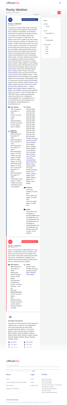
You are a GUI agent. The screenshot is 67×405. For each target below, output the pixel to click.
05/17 (43, 381)
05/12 (50, 383)
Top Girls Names (46, 390)
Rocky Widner (12, 342)
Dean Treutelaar (12, 70)
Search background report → (30, 19)
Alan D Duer (17, 76)
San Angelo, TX (50, 33)
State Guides (10, 385)
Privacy (32, 382)
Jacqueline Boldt (12, 72)
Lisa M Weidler (17, 90)
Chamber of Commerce (12, 388)
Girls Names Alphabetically (49, 388)
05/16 (46, 381)
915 (47, 53)
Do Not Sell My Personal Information (16, 382)
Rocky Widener (28, 342)
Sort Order (36, 14)
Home (8, 379)
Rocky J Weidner (24, 57)
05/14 (43, 383)
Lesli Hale (13, 307)
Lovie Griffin (30, 70)
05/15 (50, 381)
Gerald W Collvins (29, 82)
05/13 (46, 383)
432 (47, 51)
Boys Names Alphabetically (49, 392)
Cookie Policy (34, 385)
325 (47, 47)
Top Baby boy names (47, 386)
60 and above (49, 40)
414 (47, 49)
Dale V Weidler (17, 88)
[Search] (49, 12)
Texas (47, 26)
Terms (32, 379)
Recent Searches (46, 379)
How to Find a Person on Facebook (52, 385)
